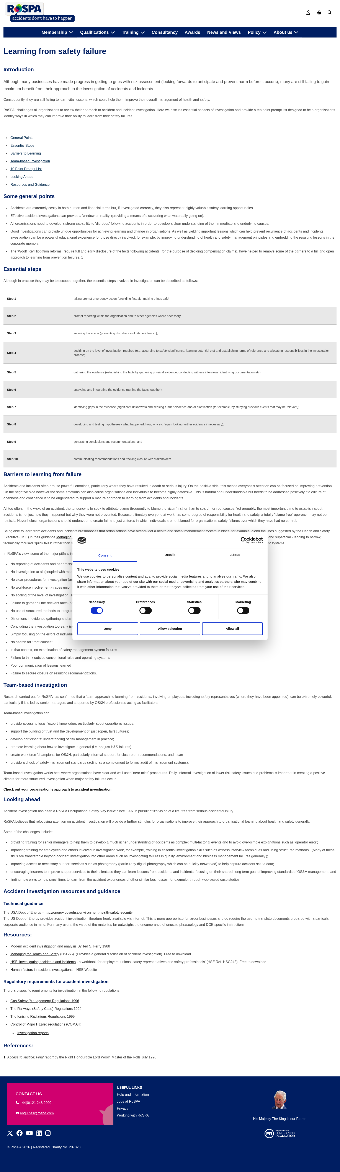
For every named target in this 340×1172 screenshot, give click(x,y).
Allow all (232, 628)
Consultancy (165, 30)
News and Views (224, 30)
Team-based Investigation (30, 168)
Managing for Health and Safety (34, 961)
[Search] (329, 12)
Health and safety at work (41, 40)
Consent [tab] (105, 555)
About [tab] (235, 555)
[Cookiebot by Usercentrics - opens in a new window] (244, 540)
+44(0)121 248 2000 (33, 1103)
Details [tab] (170, 555)
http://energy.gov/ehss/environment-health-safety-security (88, 920)
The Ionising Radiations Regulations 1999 (42, 1024)
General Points (21, 145)
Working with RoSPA (133, 1115)
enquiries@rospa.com (35, 1113)
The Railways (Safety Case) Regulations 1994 (45, 1016)
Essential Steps (22, 153)
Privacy (122, 1108)
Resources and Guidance (30, 192)
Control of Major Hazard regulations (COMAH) (45, 1032)
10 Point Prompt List (26, 176)
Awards (192, 30)
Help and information (133, 1094)
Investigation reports (33, 1040)
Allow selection (170, 628)
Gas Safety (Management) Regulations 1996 (44, 1008)
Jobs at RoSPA (128, 1101)
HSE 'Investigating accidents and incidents (43, 969)
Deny (108, 628)
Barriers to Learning (25, 161)
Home (11, 40)
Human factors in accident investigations (41, 977)
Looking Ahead (21, 184)
